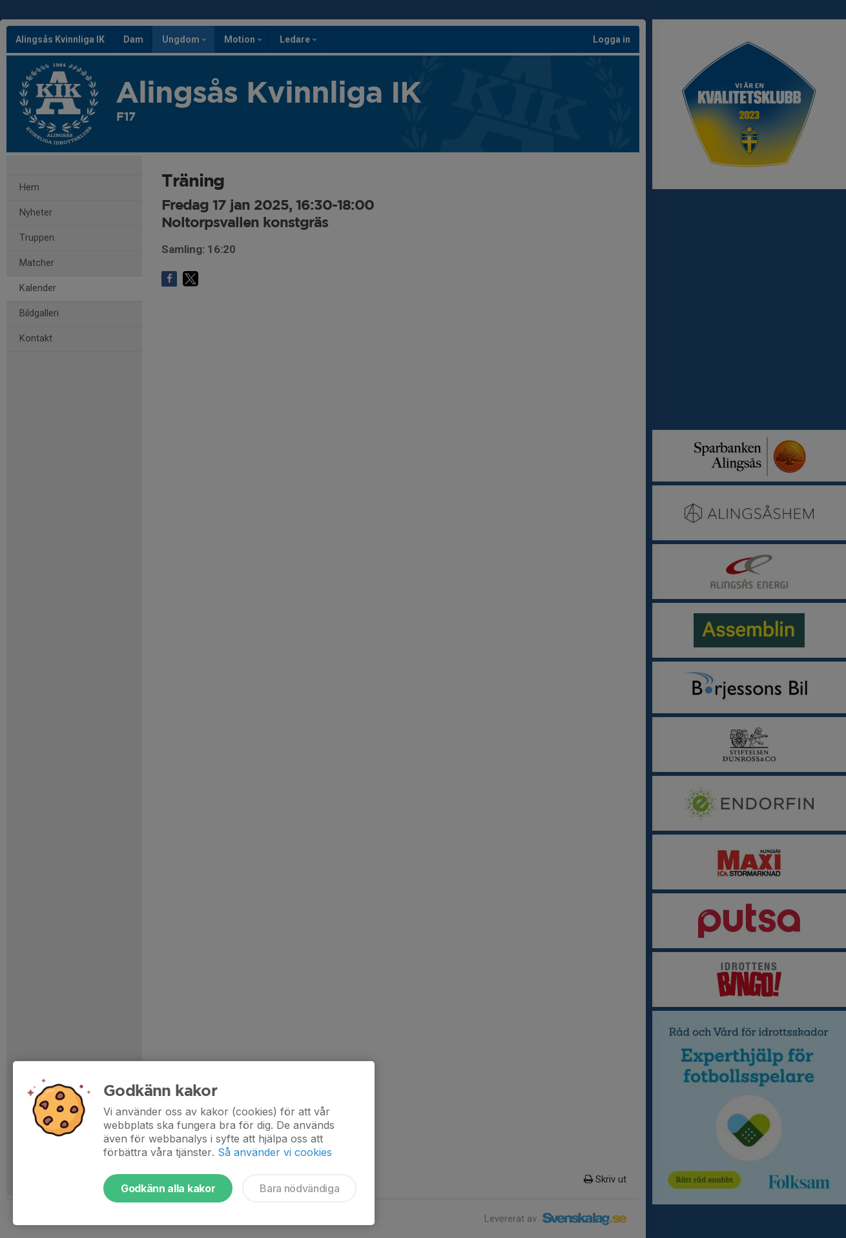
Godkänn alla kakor (168, 1188)
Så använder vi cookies (275, 1152)
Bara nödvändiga (299, 1188)
